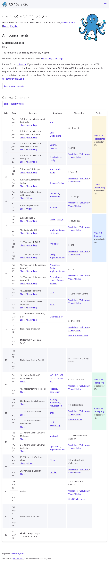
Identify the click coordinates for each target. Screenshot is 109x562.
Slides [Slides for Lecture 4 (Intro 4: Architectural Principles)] (22, 161)
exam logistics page (52, 58)
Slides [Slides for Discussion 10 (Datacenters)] (78, 414)
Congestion (55, 392)
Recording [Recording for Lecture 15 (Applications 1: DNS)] (32, 294)
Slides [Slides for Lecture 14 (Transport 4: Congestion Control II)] (22, 283)
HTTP (52, 304)
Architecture (55, 157)
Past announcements (14, 86)
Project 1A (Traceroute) (99, 137)
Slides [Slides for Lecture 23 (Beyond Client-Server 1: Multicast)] (22, 439)
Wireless (53, 460)
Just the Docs (18, 558)
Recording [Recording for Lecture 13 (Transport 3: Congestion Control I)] (32, 271)
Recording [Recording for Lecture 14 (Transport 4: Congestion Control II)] (32, 283)
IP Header (55, 233)
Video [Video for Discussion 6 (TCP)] (71, 279)
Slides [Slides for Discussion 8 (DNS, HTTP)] (78, 330)
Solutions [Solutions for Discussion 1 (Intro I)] (84, 154)
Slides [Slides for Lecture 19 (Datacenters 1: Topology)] (22, 392)
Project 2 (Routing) (98, 234)
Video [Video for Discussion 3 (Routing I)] (71, 206)
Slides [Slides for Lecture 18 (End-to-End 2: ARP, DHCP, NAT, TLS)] (22, 381)
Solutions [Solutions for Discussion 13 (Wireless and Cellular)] (84, 490)
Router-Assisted (57, 282)
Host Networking (55, 424)
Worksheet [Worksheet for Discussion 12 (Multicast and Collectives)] (73, 469)
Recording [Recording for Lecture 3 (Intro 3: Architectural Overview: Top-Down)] (32, 149)
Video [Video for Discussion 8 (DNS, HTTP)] (71, 330)
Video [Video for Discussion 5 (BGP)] (71, 254)
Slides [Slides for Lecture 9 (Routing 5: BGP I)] (22, 221)
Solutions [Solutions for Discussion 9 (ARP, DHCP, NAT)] (84, 385)
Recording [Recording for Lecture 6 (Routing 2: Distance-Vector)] (32, 186)
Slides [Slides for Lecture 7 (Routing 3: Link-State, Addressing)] (22, 198)
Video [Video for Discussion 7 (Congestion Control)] (71, 303)
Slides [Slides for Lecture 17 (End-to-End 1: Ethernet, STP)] (22, 319)
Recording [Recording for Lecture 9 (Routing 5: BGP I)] (32, 221)
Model (59, 169)
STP (61, 316)
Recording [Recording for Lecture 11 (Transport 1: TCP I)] (32, 245)
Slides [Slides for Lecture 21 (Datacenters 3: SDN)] (22, 414)
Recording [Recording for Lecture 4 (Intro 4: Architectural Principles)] (32, 161)
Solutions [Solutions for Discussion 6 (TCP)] (84, 275)
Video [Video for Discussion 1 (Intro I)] (71, 157)
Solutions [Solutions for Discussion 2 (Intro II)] (84, 178)
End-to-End (56, 380)
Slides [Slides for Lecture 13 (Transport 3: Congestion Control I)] (22, 271)
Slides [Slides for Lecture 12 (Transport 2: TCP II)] (22, 257)
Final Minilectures (76, 499)
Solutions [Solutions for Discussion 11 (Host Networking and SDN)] (84, 445)
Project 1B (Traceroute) (99, 186)
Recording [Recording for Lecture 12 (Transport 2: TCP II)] (32, 257)
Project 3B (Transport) (99, 410)
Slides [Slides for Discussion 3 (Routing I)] (78, 206)
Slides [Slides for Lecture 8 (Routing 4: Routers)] (22, 208)
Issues (52, 280)
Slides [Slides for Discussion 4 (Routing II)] (78, 230)
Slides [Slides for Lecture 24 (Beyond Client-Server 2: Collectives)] (22, 451)
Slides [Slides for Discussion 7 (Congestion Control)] (78, 303)
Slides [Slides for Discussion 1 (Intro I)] (78, 157)
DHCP (52, 378)
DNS (52, 292)
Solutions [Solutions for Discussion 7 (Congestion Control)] (84, 300)
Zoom (6, 26)
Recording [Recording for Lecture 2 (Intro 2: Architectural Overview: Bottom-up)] (32, 137)
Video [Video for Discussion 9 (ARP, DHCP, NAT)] (71, 389)
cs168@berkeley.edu (13, 78)
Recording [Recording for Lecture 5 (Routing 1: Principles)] (32, 172)
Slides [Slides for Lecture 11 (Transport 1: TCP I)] (22, 245)
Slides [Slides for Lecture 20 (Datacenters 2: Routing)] (22, 404)
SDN (52, 413)
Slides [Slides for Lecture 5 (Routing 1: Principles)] (22, 172)
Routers (53, 207)
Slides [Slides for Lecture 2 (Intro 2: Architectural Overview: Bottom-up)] (22, 137)
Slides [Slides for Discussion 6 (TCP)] (78, 279)
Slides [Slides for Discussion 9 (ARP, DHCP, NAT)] (78, 389)
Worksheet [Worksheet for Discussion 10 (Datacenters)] (73, 411)
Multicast (54, 436)
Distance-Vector (57, 183)
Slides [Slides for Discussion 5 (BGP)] (78, 254)
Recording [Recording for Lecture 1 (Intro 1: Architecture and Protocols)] (32, 125)
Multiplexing (55, 135)
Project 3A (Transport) (99, 381)
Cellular (53, 472)
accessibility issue (17, 554)
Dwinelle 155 (68, 22)
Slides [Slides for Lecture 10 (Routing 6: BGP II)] (22, 233)
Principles (54, 243)
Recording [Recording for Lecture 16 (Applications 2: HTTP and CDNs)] (32, 307)
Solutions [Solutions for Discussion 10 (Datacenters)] (84, 411)
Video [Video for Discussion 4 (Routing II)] (71, 230)
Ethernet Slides (75, 419)
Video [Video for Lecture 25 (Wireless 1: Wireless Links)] (29, 463)
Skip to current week (13, 103)
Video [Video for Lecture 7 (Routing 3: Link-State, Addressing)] (29, 198)
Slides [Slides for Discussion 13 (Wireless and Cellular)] (78, 494)
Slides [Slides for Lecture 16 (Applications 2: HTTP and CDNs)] (22, 307)
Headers (53, 148)
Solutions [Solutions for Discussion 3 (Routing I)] (84, 202)
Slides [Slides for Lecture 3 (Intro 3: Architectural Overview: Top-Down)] (22, 149)
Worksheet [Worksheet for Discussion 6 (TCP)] (73, 275)
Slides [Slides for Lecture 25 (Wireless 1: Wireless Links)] (22, 463)
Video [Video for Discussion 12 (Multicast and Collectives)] (71, 472)
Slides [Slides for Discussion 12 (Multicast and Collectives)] (78, 472)
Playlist (14, 26)
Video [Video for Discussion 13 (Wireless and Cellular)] (71, 494)
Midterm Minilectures (78, 335)
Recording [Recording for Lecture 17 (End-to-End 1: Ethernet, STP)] (32, 319)
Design (53, 160)
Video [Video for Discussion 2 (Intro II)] (71, 181)
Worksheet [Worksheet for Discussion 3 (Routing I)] (73, 202)
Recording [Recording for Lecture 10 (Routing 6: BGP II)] (32, 233)
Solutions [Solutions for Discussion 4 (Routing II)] (84, 227)
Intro (52, 122)
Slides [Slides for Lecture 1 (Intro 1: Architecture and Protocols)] (22, 125)
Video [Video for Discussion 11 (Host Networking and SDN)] (71, 448)
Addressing (55, 196)
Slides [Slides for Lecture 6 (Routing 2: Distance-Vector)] (22, 186)
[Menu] (105, 4)
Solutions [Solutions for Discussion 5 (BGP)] (84, 251)
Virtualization (56, 405)
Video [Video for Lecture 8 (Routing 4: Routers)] (29, 208)
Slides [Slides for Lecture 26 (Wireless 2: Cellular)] (22, 474)
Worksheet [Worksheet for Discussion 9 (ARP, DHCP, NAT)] (73, 385)
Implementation (57, 230)
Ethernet (54, 316)
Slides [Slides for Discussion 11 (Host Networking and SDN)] (78, 448)
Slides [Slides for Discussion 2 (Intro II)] (78, 181)
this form (21, 64)
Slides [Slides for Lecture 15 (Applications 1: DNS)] (22, 294)
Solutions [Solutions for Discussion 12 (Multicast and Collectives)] (84, 469)
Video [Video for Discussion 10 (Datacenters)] (71, 414)
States (52, 172)
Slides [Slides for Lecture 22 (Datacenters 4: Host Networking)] (22, 427)
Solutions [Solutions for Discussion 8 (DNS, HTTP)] (84, 327)
